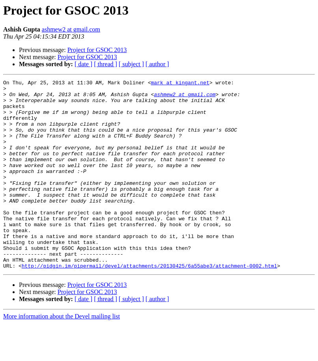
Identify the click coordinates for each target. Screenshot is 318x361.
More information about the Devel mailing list (61, 354)
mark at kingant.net (180, 83)
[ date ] (83, 64)
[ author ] (157, 64)
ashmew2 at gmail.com (71, 29)
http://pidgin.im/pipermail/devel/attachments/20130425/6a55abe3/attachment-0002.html (149, 303)
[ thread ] (105, 64)
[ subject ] (131, 64)
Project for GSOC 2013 (97, 50)
